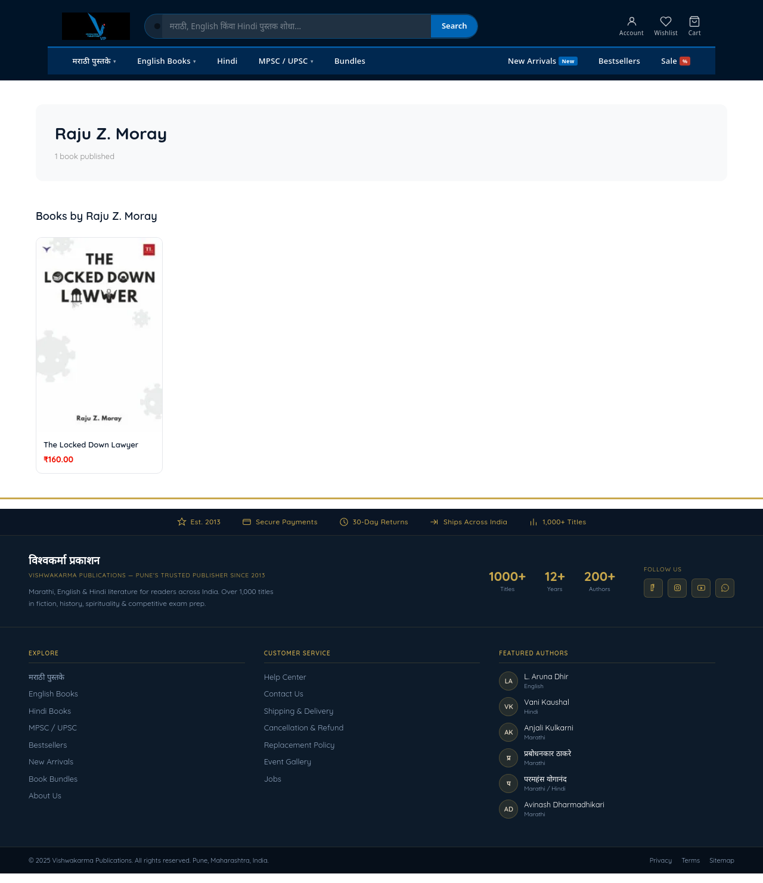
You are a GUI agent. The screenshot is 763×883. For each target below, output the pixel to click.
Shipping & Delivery (299, 711)
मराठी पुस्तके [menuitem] (94, 60)
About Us (45, 795)
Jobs (272, 778)
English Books (53, 693)
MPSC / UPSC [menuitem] (286, 60)
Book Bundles (53, 778)
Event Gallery (288, 761)
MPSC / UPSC (53, 727)
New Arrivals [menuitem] (543, 60)
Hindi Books (50, 711)
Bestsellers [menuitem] (619, 60)
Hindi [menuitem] (227, 60)
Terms (690, 860)
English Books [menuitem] (166, 60)
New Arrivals (51, 761)
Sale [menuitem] (675, 60)
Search (454, 25)
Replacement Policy (299, 745)
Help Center (285, 677)
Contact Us (283, 693)
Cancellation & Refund (304, 727)
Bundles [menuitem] (349, 60)
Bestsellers (48, 745)
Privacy (661, 860)
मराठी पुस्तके (46, 677)
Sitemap (721, 860)
